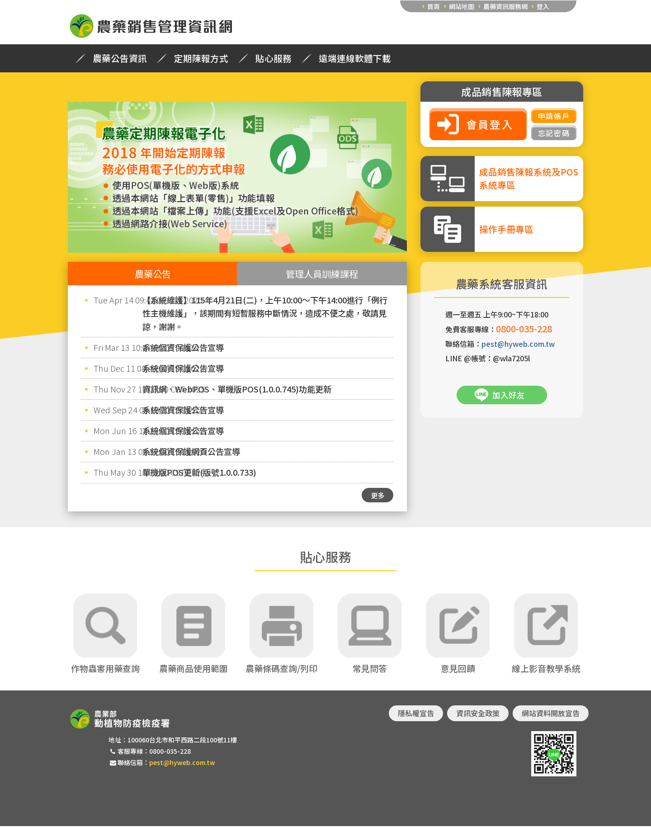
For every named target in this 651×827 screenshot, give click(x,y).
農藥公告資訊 (120, 58)
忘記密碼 (554, 133)
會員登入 (490, 124)
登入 (543, 6)
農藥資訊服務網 (505, 6)
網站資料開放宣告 (551, 714)
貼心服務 (273, 58)
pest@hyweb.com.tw (518, 343)
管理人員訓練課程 (322, 273)
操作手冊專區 (506, 229)
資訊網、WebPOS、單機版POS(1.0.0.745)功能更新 (236, 389)
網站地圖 (461, 6)
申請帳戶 (554, 115)
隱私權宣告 (416, 714)
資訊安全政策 (478, 714)
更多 (377, 495)
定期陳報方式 (201, 58)
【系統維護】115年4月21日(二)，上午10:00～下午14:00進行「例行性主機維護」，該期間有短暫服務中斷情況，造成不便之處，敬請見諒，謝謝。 (264, 313)
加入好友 (508, 395)
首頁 (433, 6)
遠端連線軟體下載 (355, 58)
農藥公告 (153, 273)
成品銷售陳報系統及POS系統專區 (528, 178)
